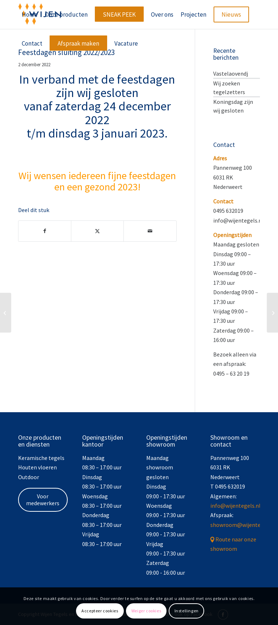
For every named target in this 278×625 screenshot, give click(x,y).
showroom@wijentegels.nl (243, 524)
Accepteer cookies (99, 610)
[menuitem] (29, 14)
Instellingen (186, 610)
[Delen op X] (97, 231)
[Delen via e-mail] (150, 231)
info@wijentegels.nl (235, 505)
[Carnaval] (272, 313)
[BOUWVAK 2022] (5, 313)
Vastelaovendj (230, 73)
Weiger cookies (146, 610)
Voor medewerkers (42, 500)
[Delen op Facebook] (44, 231)
